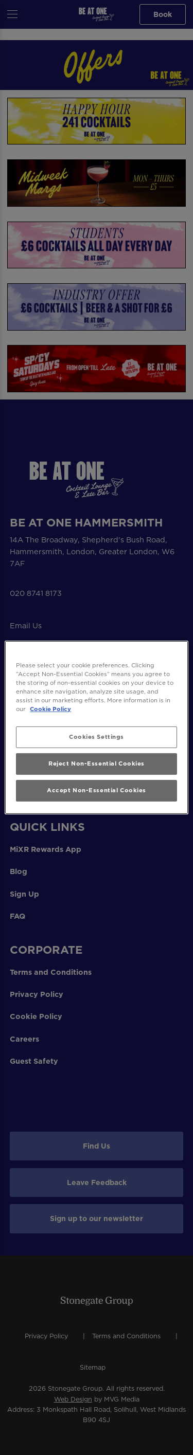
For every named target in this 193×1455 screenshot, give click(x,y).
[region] (96, 727)
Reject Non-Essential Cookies (96, 763)
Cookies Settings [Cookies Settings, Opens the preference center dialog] (96, 737)
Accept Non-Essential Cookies (96, 790)
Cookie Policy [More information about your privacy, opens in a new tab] (50, 709)
